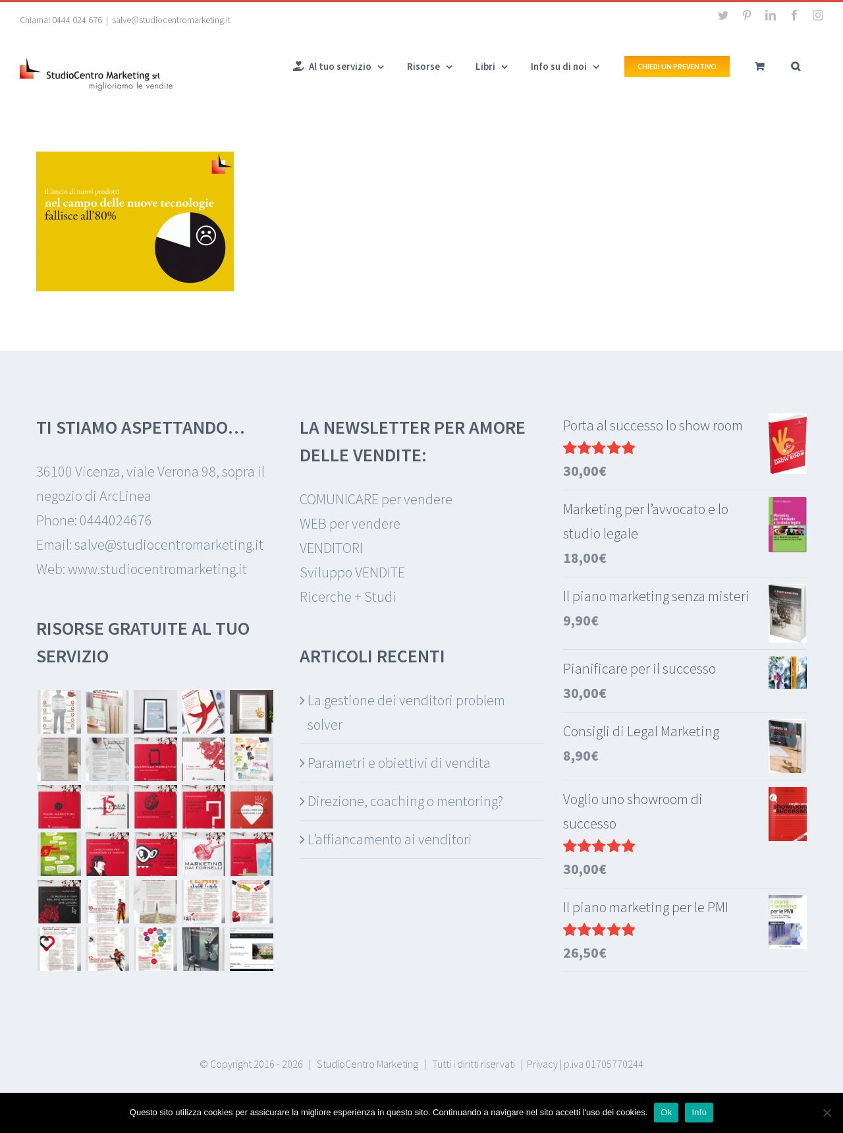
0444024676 (116, 520)
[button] (795, 65)
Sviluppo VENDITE (352, 572)
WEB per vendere (350, 523)
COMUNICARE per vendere (376, 499)
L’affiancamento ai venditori (390, 839)
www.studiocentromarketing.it (157, 569)
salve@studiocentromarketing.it (171, 20)
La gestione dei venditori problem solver (406, 712)
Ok (666, 1112)
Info (699, 1112)
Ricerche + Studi (348, 596)
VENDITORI (331, 547)
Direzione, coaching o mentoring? (405, 801)
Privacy (542, 1063)
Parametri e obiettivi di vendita (399, 762)
